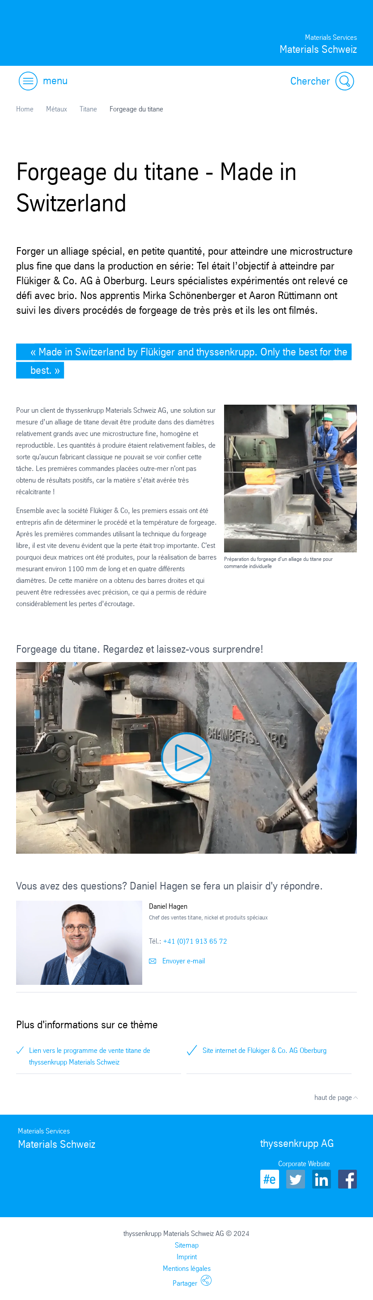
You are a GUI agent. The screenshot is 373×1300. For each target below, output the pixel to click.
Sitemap (187, 1245)
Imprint (187, 1257)
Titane (88, 109)
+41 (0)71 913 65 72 (195, 941)
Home (25, 109)
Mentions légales (187, 1268)
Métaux (56, 109)
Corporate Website (304, 1163)
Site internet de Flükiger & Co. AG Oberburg (264, 1050)
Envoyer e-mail (177, 961)
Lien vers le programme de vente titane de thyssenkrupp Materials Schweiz (89, 1056)
